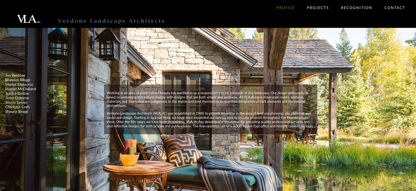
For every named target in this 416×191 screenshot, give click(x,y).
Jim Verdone (15, 75)
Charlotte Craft (17, 107)
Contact (394, 7)
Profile (285, 7)
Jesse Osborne (17, 98)
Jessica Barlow (17, 93)
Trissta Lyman (16, 102)
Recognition (356, 7)
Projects (318, 7)
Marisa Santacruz (19, 84)
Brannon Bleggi (17, 79)
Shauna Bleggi (16, 111)
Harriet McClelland (20, 88)
